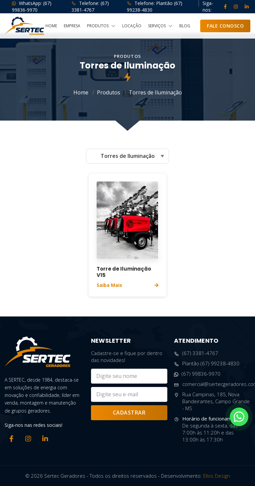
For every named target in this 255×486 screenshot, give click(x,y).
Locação (131, 26)
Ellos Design (216, 475)
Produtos (101, 26)
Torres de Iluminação (155, 92)
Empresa (72, 26)
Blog (184, 26)
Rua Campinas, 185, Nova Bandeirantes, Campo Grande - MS (212, 401)
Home (51, 26)
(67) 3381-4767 (196, 353)
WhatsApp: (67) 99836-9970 (31, 6)
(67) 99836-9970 (197, 373)
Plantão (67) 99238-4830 (206, 363)
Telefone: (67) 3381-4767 (90, 6)
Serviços (160, 26)
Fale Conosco (225, 26)
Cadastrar (129, 412)
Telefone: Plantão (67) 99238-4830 (154, 6)
